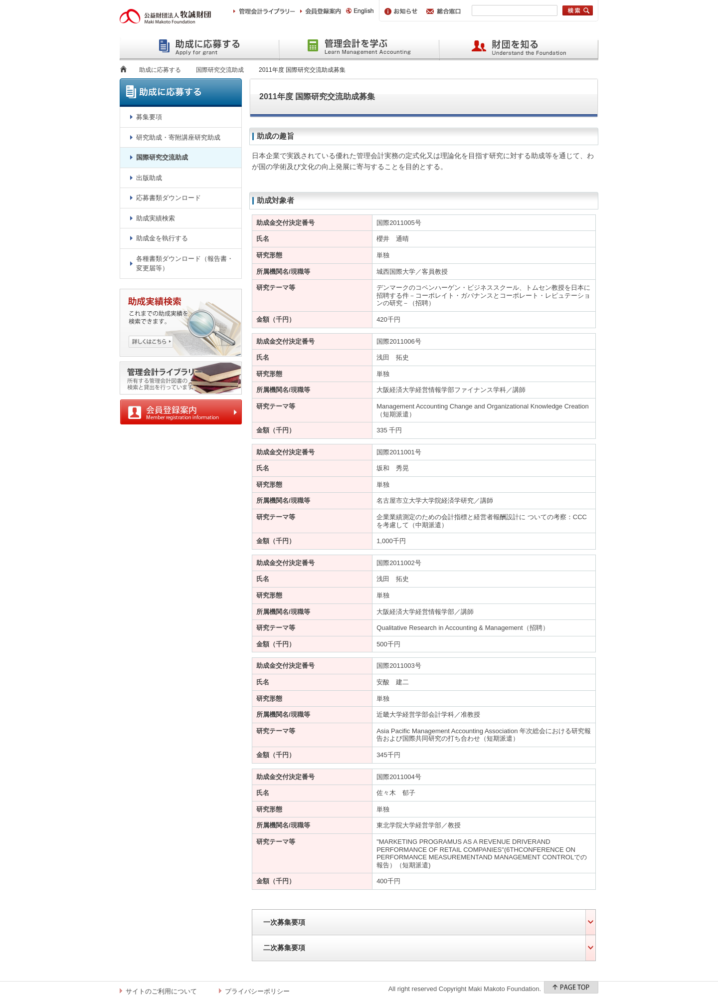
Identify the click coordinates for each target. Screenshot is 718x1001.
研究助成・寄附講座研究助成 (178, 137)
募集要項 (149, 117)
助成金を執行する (162, 238)
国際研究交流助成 (220, 69)
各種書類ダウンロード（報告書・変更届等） (184, 263)
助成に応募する (160, 69)
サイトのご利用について (161, 991)
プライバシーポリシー (257, 991)
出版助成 (149, 178)
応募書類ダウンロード (168, 197)
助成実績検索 (155, 218)
